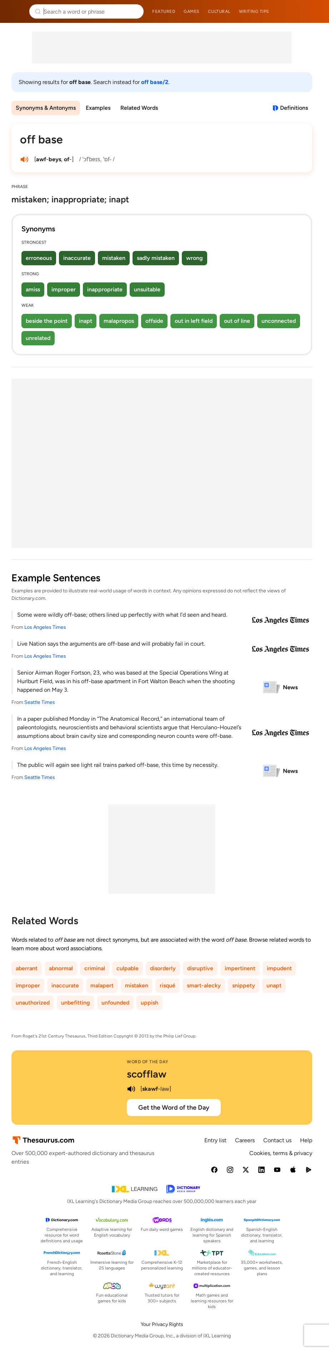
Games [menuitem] (191, 11)
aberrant (27, 968)
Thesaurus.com (16, 11)
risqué (167, 985)
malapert (102, 985)
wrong (194, 258)
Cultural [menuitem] (219, 11)
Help (306, 1140)
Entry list (215, 1140)
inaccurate (77, 258)
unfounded (115, 1002)
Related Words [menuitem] (139, 107)
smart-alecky (204, 985)
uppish (149, 1002)
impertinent (240, 968)
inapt (85, 320)
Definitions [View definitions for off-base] (294, 107)
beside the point (47, 320)
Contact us (277, 1140)
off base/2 (154, 82)
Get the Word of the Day (173, 1107)
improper (63, 289)
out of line (237, 320)
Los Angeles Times (45, 627)
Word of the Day (148, 1061)
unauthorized (33, 1002)
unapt (273, 985)
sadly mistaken (156, 258)
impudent (279, 968)
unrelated (38, 338)
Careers (245, 1140)
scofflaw (146, 1074)
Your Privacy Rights (162, 1324)
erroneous (39, 258)
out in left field (194, 320)
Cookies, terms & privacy (280, 1153)
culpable (127, 968)
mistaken (113, 258)
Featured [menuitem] (163, 11)
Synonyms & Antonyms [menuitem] (46, 107)
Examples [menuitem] (98, 107)
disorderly (163, 968)
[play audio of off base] (24, 159)
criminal (94, 968)
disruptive (200, 968)
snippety (243, 985)
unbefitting (75, 1002)
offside (154, 320)
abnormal (61, 968)
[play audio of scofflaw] (131, 1089)
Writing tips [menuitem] (254, 11)
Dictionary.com (313, 11)
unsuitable (147, 289)
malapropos (119, 320)
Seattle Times (39, 702)
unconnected (278, 320)
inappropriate (105, 289)
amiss (33, 289)
